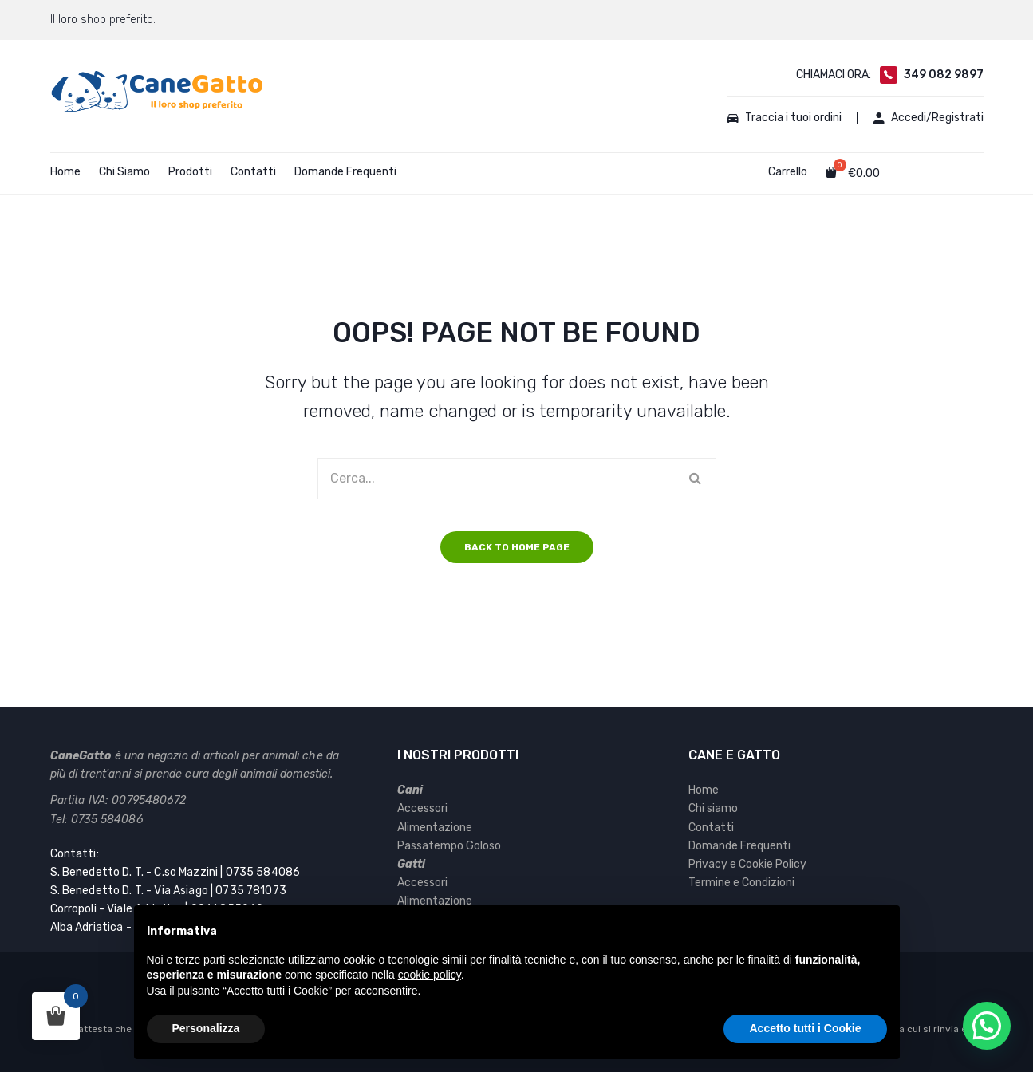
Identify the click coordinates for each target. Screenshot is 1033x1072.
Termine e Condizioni (741, 882)
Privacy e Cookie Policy (747, 864)
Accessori (422, 808)
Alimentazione (434, 827)
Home (65, 172)
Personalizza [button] (206, 1028)
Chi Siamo (124, 172)
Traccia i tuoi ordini (784, 118)
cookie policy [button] (429, 974)
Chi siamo (713, 808)
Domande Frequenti (345, 172)
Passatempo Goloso (449, 846)
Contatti (253, 172)
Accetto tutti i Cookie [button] (805, 1028)
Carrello (787, 172)
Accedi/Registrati (928, 118)
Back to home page (517, 547)
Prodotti (190, 172)
